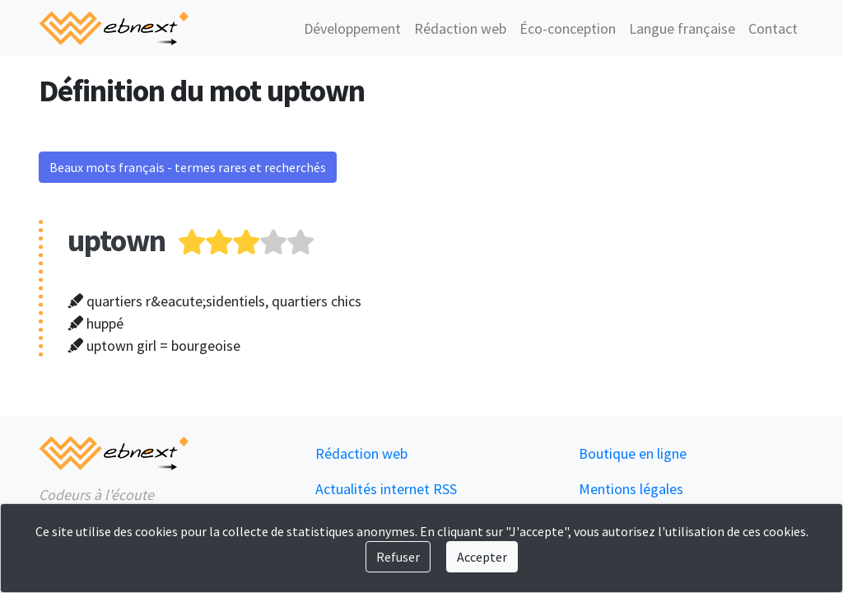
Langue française (682, 28)
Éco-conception (567, 28)
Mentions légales (631, 488)
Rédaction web (460, 28)
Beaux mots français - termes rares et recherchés (187, 167)
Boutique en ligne (633, 453)
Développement (352, 28)
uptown (116, 240)
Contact (773, 28)
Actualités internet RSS (386, 488)
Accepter (482, 557)
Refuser (398, 557)
